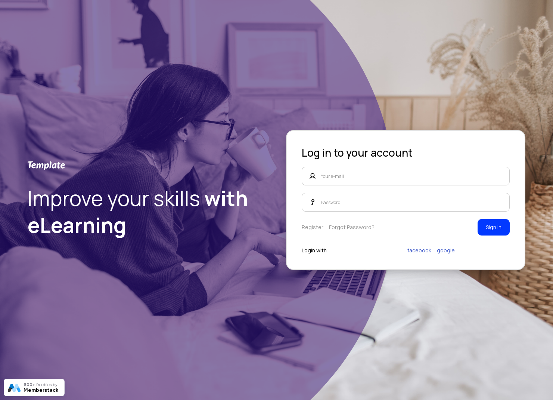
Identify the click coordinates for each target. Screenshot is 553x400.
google (446, 250)
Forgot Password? (352, 227)
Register (312, 227)
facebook (419, 250)
